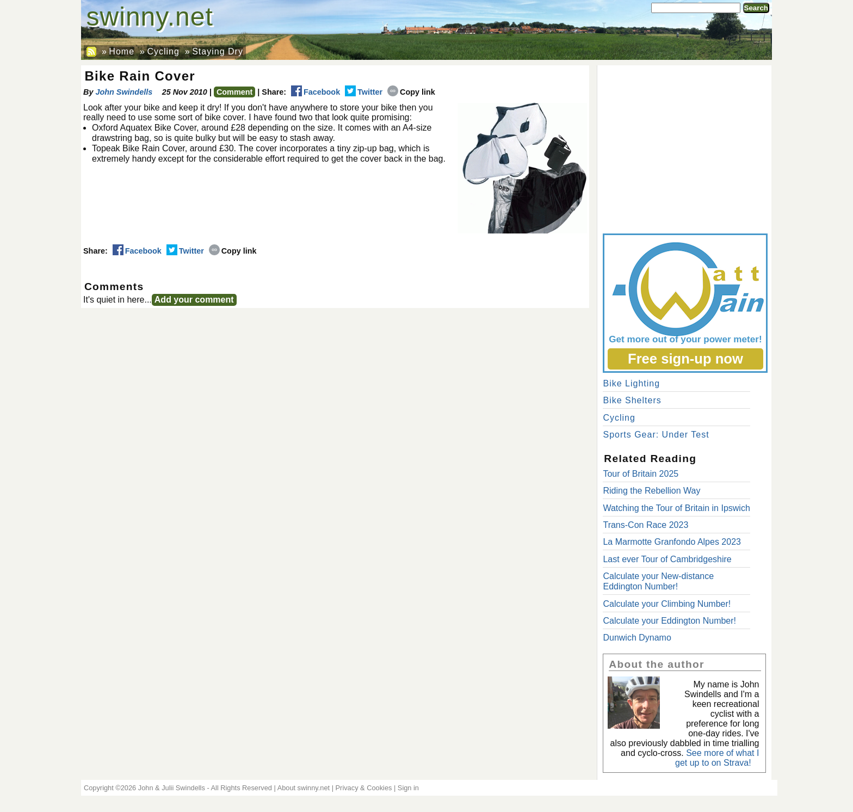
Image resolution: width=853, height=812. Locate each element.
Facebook (315, 92)
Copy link (411, 92)
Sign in (408, 788)
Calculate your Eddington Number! (669, 620)
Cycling (163, 51)
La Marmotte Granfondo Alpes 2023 (672, 541)
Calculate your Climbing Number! (667, 603)
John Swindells (123, 92)
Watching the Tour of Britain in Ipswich (676, 508)
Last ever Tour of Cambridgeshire (667, 559)
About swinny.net (303, 788)
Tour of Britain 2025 (640, 473)
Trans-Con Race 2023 (645, 525)
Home (121, 51)
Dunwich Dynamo (637, 637)
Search (756, 8)
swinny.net (149, 16)
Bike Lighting (631, 383)
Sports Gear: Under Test (656, 434)
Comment (234, 92)
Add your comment (194, 299)
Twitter (363, 92)
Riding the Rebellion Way (651, 490)
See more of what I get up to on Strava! (717, 757)
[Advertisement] (684, 147)
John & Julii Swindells (171, 788)
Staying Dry (217, 51)
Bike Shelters (632, 400)
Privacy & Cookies (364, 788)
